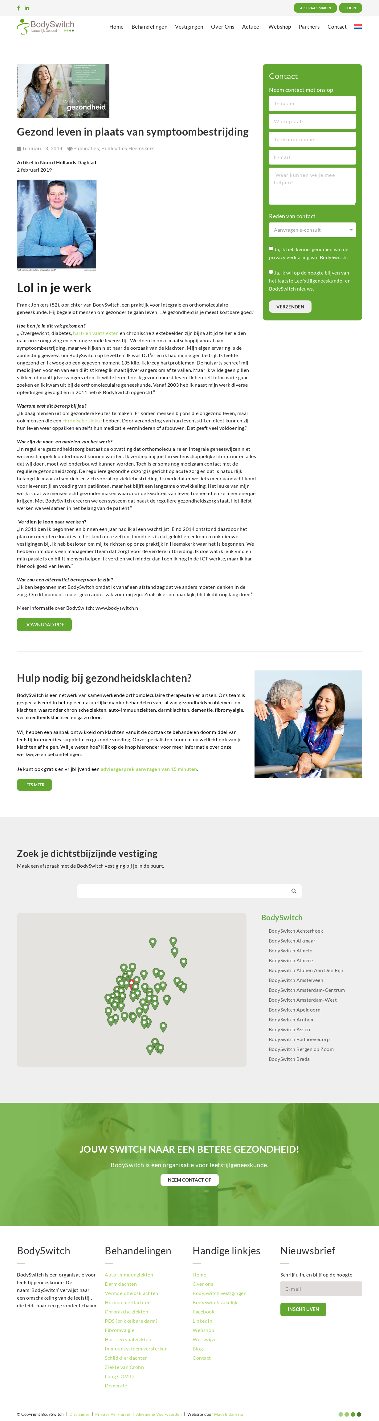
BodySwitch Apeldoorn (295, 1009)
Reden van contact (292, 216)
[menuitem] (358, 26)
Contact (337, 26)
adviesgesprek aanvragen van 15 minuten (149, 769)
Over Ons (222, 26)
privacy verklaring (289, 257)
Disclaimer (79, 1414)
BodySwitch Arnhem (292, 1019)
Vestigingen (189, 26)
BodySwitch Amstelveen (296, 980)
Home (116, 26)
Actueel (251, 26)
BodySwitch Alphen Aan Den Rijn (306, 970)
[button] (166, 1000)
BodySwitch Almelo (291, 950)
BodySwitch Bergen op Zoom (301, 1049)
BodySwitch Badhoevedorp (299, 1039)
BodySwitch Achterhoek (296, 931)
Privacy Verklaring (112, 1414)
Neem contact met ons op (301, 89)
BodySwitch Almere (291, 960)
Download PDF (44, 624)
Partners (309, 26)
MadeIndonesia (228, 1414)
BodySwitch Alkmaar (292, 940)
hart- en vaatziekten (96, 333)
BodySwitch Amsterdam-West (303, 1000)
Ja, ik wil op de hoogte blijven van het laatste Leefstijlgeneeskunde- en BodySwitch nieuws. (310, 280)
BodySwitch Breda (289, 1059)
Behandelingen (150, 26)
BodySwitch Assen (289, 1029)
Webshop (279, 26)
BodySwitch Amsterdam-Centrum (307, 990)
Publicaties (86, 149)
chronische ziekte (82, 420)
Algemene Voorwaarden (159, 1414)
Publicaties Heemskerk (127, 149)
